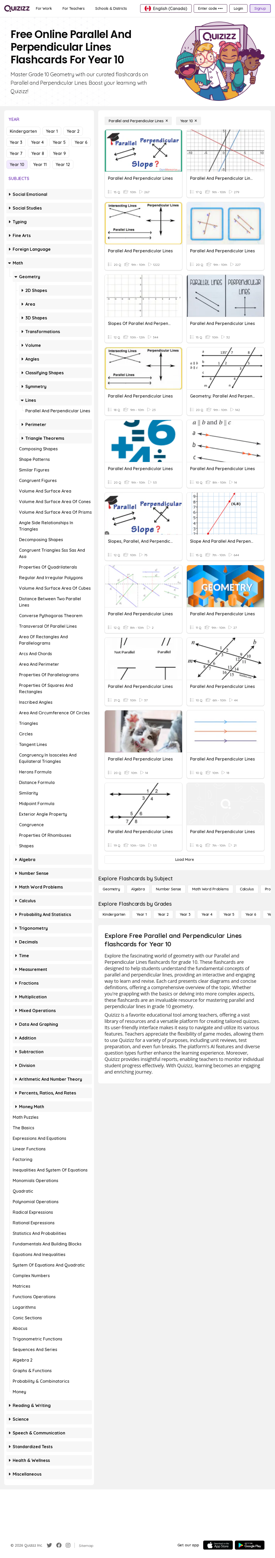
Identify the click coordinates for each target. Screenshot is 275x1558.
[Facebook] (58, 1545)
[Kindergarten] (114, 914)
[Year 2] (163, 914)
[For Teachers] (73, 8)
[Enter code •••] (210, 8)
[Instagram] (68, 1545)
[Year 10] (188, 121)
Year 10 (17, 164)
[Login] (238, 8)
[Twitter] (49, 1545)
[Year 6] (251, 914)
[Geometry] (111, 889)
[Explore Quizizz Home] (17, 8)
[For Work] (44, 8)
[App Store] (218, 1545)
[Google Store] (249, 1545)
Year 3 (16, 142)
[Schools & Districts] (111, 8)
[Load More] (184, 859)
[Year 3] (185, 914)
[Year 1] (141, 914)
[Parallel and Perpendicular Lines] (138, 121)
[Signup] (260, 8)
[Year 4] (207, 914)
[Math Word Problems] (210, 889)
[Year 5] (229, 914)
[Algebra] (138, 889)
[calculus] (246, 889)
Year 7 (16, 153)
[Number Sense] (168, 889)
